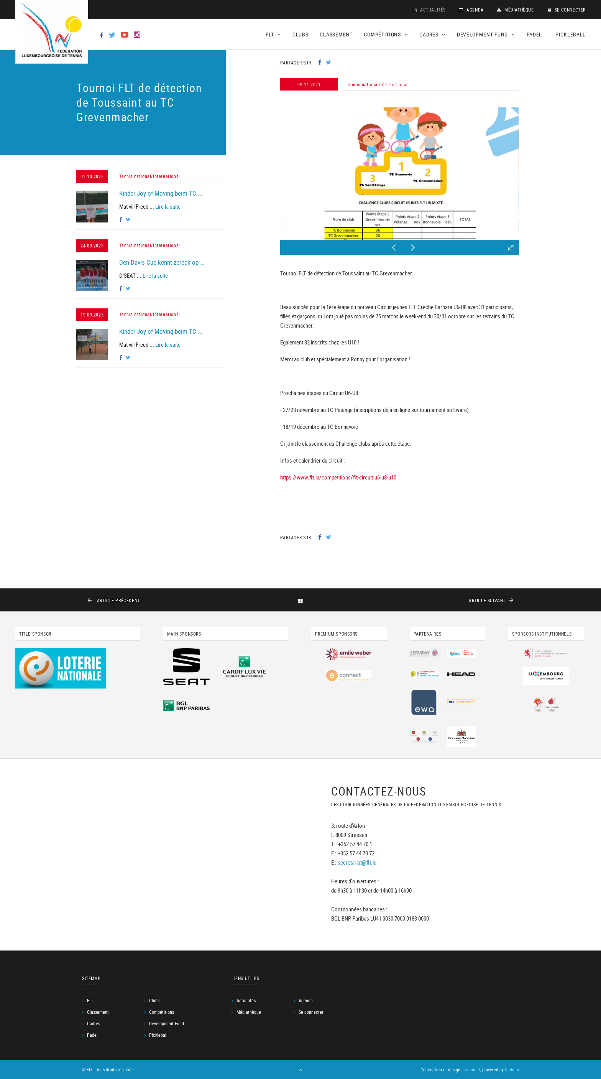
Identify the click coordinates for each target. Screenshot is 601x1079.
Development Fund (166, 1023)
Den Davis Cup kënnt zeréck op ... (162, 262)
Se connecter (567, 10)
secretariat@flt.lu (357, 862)
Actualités (429, 10)
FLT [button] (273, 34)
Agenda (471, 10)
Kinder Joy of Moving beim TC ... (160, 193)
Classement (336, 34)
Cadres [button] (432, 34)
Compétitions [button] (386, 34)
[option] (399, 173)
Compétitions (161, 1012)
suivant (487, 600)
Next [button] (413, 245)
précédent (117, 600)
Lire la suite (168, 206)
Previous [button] (394, 245)
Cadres (93, 1023)
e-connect (470, 1069)
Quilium (512, 1069)
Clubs (300, 34)
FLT (90, 1000)
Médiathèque (515, 10)
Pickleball (570, 34)
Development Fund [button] (486, 34)
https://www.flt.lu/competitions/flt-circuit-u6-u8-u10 (338, 477)
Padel (534, 34)
